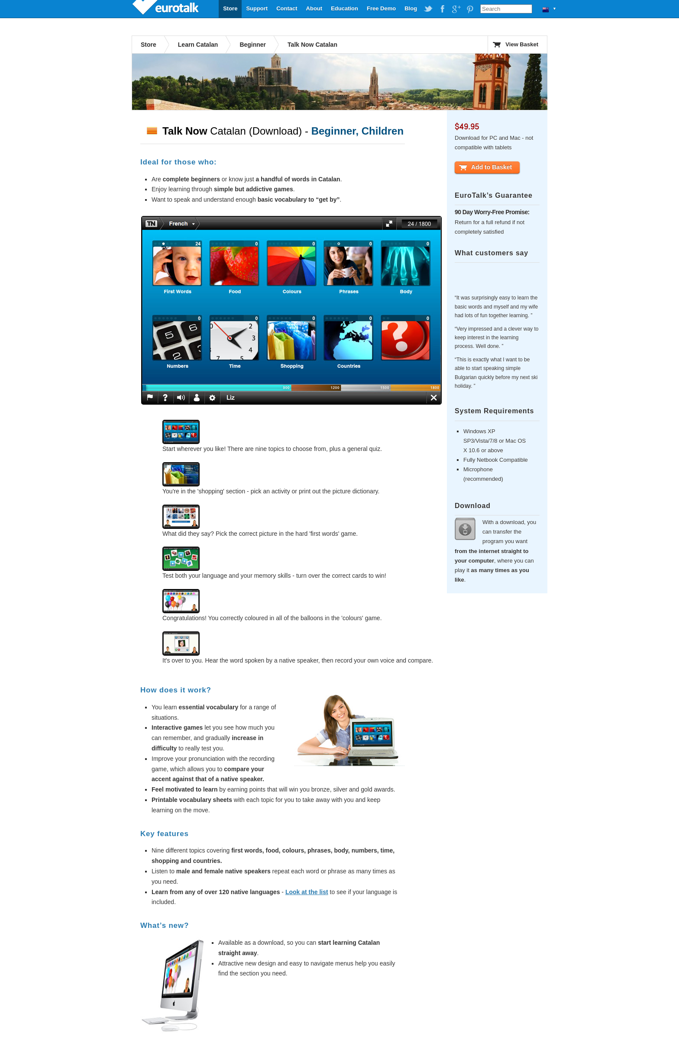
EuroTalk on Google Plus (456, 9)
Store (230, 8)
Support (257, 8)
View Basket (521, 44)
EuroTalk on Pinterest (470, 9)
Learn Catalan (198, 44)
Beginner (252, 44)
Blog (410, 8)
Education (344, 8)
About (314, 8)
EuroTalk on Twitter (428, 9)
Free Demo (381, 8)
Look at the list (306, 891)
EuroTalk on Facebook (442, 9)
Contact (286, 8)
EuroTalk (166, 8)
